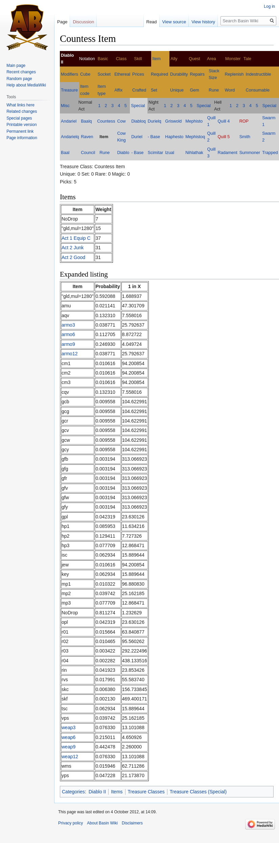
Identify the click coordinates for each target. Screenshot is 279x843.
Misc (65, 105)
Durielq (154, 121)
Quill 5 (224, 136)
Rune (214, 90)
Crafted (139, 90)
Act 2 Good (73, 257)
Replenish (234, 74)
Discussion (83, 21)
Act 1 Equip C (76, 238)
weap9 (68, 746)
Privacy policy (70, 823)
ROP (244, 121)
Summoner (249, 152)
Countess (106, 121)
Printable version (21, 124)
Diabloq (138, 121)
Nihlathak (194, 152)
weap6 (68, 737)
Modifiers (69, 74)
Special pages (19, 118)
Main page (15, 65)
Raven (87, 136)
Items (116, 791)
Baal (65, 152)
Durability (179, 74)
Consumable (258, 90)
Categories (73, 791)
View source (174, 21)
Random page (19, 78)
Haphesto (174, 136)
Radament (227, 152)
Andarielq (70, 136)
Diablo (123, 152)
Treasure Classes (146, 791)
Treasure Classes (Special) (198, 791)
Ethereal (122, 74)
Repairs (197, 74)
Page (62, 21)
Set (154, 90)
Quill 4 (224, 121)
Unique (177, 90)
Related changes (21, 111)
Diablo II (97, 791)
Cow (121, 121)
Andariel (68, 121)
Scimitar (155, 152)
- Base (154, 136)
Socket (104, 74)
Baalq (86, 121)
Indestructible (258, 74)
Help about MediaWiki (26, 85)
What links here (20, 105)
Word (230, 90)
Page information (21, 137)
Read (151, 21)
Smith (244, 136)
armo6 (68, 334)
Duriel (136, 136)
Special (138, 105)
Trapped (270, 152)
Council (88, 152)
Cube (85, 74)
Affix (118, 90)
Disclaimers (132, 823)
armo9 (68, 344)
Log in (269, 6)
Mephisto (194, 121)
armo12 (69, 353)
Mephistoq (195, 136)
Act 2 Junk (73, 247)
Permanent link (19, 131)
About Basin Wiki (102, 823)
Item (156, 58)
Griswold (173, 121)
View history (203, 21)
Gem (194, 90)
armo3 (68, 325)
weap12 (70, 756)
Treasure (69, 90)
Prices (138, 74)
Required (159, 74)
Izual (169, 152)
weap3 (68, 727)
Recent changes (21, 72)
